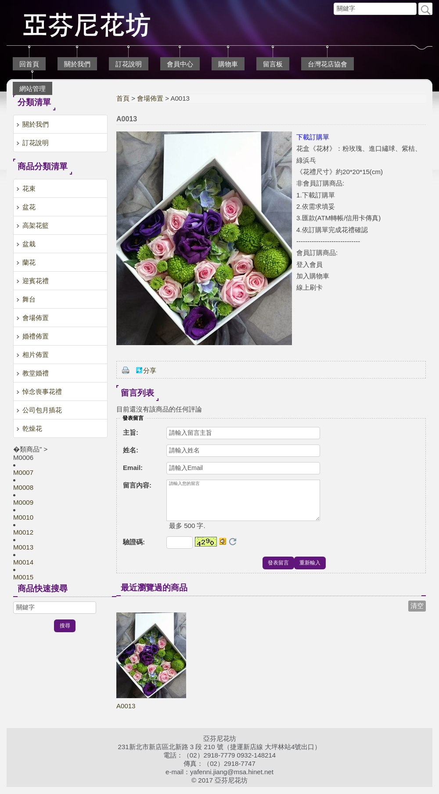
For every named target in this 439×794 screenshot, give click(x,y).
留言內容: (137, 485)
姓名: (130, 450)
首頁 (123, 98)
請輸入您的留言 (243, 504)
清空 (417, 612)
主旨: (130, 432)
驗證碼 (134, 549)
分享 (149, 370)
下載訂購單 (312, 137)
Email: (133, 467)
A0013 (125, 713)
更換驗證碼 (232, 549)
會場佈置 (150, 98)
